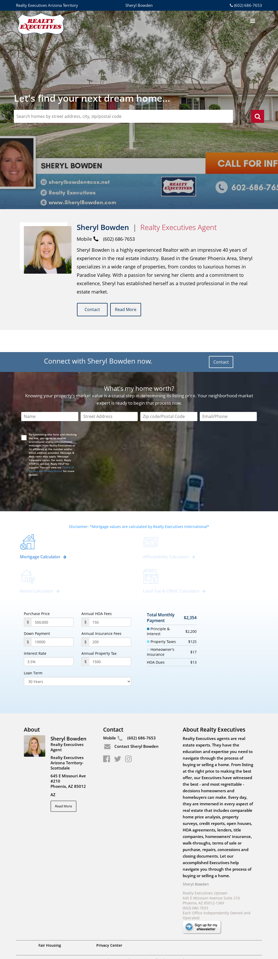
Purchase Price (37, 592)
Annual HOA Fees (96, 592)
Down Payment (37, 612)
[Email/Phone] (228, 394)
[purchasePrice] (53, 600)
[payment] (53, 620)
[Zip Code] (168, 394)
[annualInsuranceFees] (110, 620)
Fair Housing (49, 923)
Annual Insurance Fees (101, 612)
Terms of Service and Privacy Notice (51, 447)
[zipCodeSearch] (123, 116)
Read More (132, 310)
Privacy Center (109, 923)
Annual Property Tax (98, 631)
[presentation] (61, 466)
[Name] (49, 394)
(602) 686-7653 (245, 5)
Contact (93, 310)
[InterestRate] (49, 639)
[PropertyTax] (110, 639)
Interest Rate (35, 631)
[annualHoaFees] (110, 600)
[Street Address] (109, 394)
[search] (257, 117)
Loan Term (33, 651)
